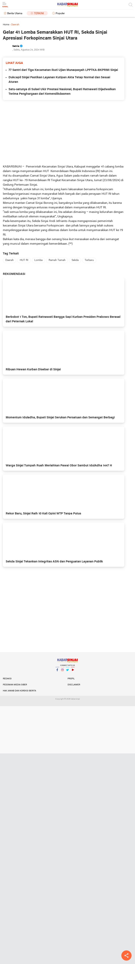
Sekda (75, 260)
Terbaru (89, 260)
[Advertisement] (63, 132)
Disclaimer (74, 685)
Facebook (57, 671)
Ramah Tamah (57, 260)
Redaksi (7, 679)
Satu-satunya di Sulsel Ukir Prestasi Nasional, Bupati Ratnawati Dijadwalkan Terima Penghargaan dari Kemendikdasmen (62, 91)
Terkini (39, 13)
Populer (60, 13)
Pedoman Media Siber (15, 685)
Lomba (38, 260)
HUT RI (24, 260)
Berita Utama (14, 13)
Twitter (67, 671)
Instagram (62, 671)
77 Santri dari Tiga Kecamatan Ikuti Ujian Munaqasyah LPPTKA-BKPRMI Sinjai (63, 70)
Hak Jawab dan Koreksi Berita (19, 691)
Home (6, 24)
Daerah (9, 260)
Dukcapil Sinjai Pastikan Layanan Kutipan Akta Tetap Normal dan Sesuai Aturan (59, 80)
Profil (71, 679)
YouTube (73, 671)
